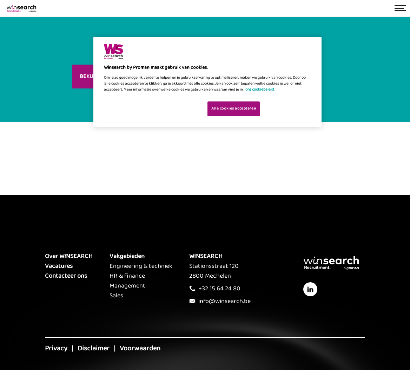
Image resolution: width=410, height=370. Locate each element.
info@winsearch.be (224, 301)
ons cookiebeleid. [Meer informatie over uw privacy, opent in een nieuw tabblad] (260, 89)
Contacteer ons (66, 276)
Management (127, 286)
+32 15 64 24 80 (219, 288)
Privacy (56, 348)
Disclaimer (94, 348)
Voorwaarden (140, 348)
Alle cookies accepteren (233, 108)
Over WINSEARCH (69, 256)
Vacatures (59, 266)
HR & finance (127, 276)
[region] (207, 82)
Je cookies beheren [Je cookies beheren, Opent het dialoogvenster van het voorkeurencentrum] (180, 108)
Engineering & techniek (141, 266)
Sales (116, 295)
